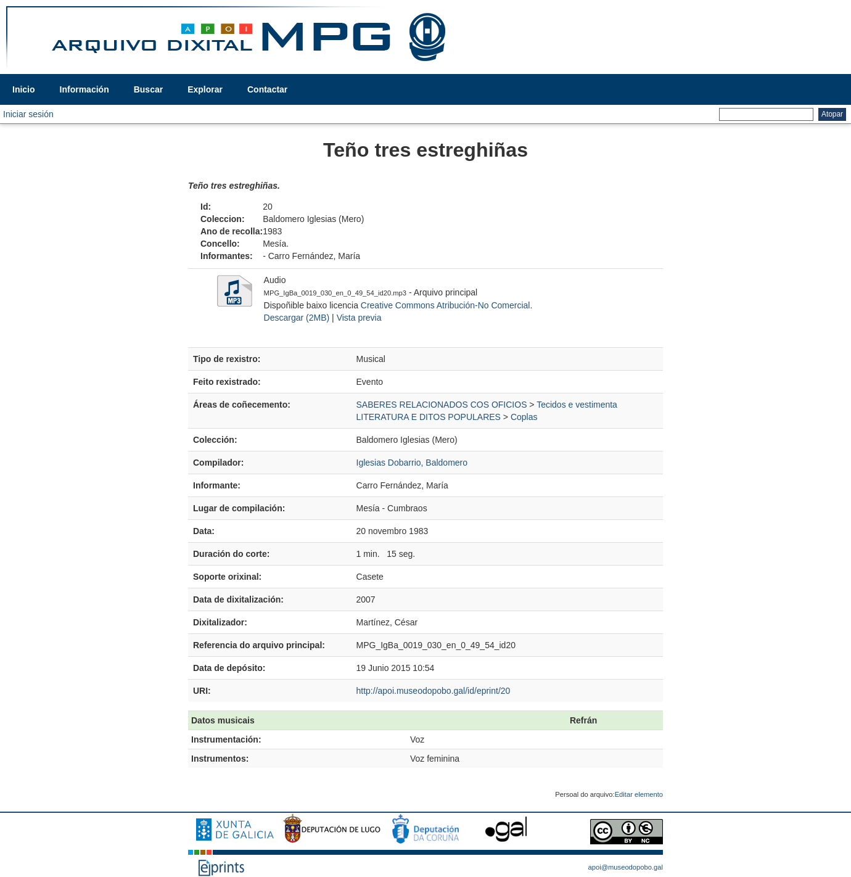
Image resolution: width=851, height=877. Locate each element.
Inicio (23, 89)
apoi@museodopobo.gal (625, 867)
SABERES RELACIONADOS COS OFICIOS (441, 405)
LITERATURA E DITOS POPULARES (428, 417)
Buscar (148, 89)
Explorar (205, 89)
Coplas (524, 417)
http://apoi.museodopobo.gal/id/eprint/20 (433, 691)
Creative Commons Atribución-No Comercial (445, 305)
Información (84, 89)
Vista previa (359, 318)
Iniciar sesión (28, 114)
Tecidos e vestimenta (576, 405)
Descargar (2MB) (297, 318)
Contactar (267, 89)
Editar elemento (639, 794)
